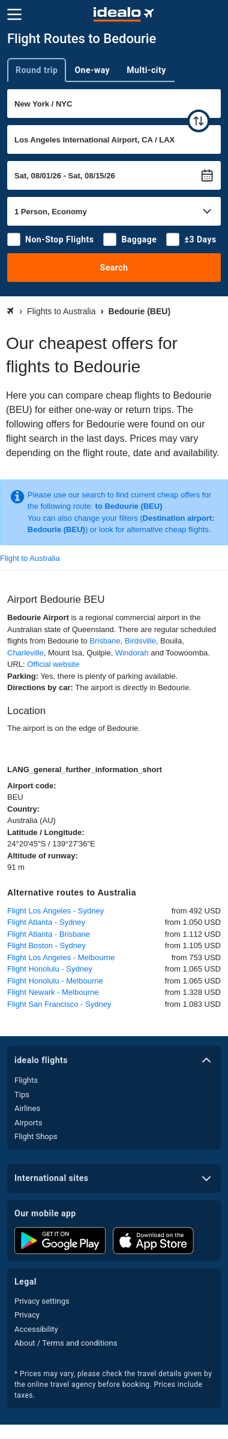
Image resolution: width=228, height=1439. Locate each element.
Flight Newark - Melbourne (52, 992)
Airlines (27, 1108)
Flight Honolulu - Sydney (49, 968)
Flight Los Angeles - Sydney (55, 910)
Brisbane (104, 640)
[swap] (198, 121)
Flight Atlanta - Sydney (46, 922)
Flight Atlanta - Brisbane (48, 934)
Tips (21, 1094)
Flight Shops (36, 1136)
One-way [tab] (92, 70)
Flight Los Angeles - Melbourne (61, 957)
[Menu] (14, 14)
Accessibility (36, 1329)
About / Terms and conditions (65, 1342)
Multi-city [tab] (146, 70)
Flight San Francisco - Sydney (59, 1004)
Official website (53, 664)
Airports (28, 1122)
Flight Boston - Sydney (46, 945)
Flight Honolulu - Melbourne (55, 980)
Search (114, 267)
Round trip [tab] (37, 70)
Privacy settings (42, 1301)
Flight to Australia (30, 558)
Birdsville (140, 640)
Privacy (27, 1314)
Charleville (25, 652)
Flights (26, 1080)
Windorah (132, 652)
